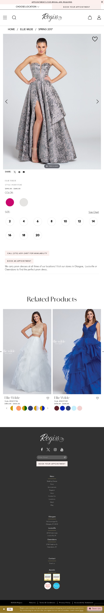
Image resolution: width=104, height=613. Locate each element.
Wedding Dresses (52, 481)
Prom (52, 484)
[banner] (52, 17)
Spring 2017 (45, 29)
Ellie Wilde (26, 29)
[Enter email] (52, 457)
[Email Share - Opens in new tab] (24, 172)
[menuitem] (27, 6)
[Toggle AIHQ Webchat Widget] (94, 608)
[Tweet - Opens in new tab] (15, 172)
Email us (52, 563)
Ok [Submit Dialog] (9, 609)
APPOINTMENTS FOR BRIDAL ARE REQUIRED (52, 2)
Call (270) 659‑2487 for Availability (27, 253)
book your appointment (52, 464)
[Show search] (14, 17)
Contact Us (52, 496)
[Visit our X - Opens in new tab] (48, 449)
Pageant (52, 490)
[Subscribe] (64, 457)
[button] (5, 17)
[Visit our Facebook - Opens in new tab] (42, 449)
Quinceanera (52, 487)
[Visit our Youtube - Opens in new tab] (61, 449)
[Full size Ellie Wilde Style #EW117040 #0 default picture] (52, 101)
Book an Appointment (19, 261)
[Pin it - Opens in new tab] (19, 172)
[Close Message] (101, 2)
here (81, 610)
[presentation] (27, 351)
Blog (52, 505)
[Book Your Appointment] (76, 6)
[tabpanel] (52, 101)
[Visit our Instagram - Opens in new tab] (55, 449)
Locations (52, 499)
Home (11, 29)
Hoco (52, 493)
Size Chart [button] (94, 212)
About (52, 502)
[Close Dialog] (4, 609)
